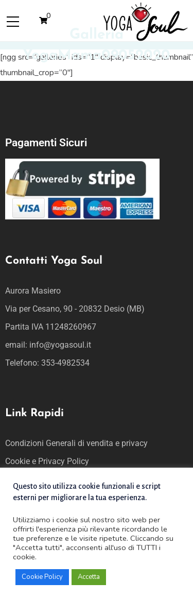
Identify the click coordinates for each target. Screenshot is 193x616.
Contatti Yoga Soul (53, 260)
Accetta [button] (89, 576)
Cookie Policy (42, 576)
